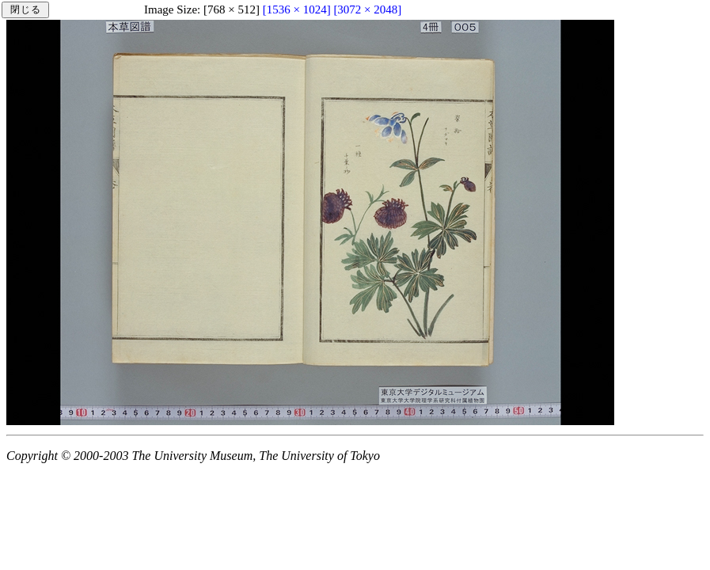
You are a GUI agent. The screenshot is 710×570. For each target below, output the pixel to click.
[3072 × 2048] (367, 9)
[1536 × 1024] (297, 9)
